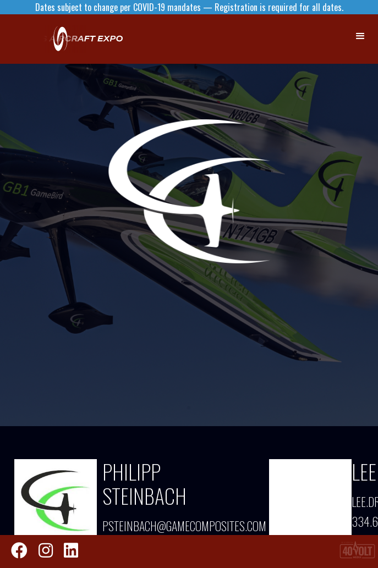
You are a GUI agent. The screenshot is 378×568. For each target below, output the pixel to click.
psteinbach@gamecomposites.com (175, 525)
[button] (361, 36)
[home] (143, 39)
